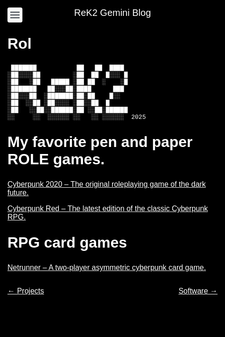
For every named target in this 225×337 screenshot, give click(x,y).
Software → (198, 302)
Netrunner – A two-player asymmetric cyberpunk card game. (106, 279)
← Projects (25, 302)
